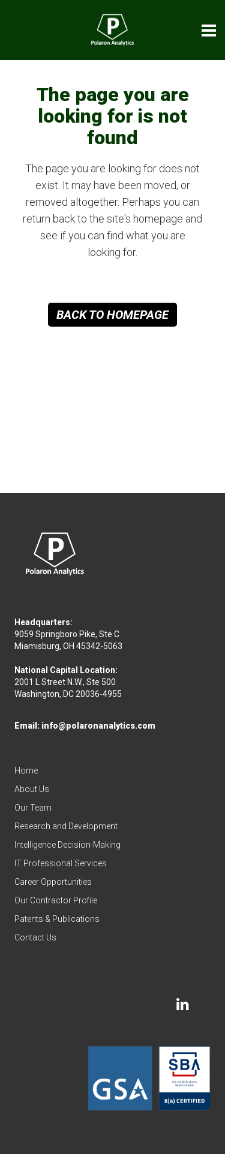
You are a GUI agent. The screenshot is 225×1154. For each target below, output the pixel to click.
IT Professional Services (60, 863)
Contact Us (35, 937)
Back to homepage (112, 314)
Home (26, 770)
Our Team (33, 807)
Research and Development (66, 826)
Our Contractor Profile (55, 900)
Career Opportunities (53, 882)
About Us (31, 789)
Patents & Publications (57, 919)
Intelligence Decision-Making (67, 845)
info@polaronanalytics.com (98, 725)
